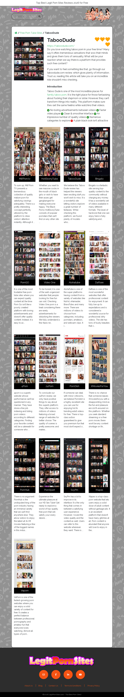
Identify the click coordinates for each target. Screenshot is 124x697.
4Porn (24, 386)
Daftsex (99, 282)
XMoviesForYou (99, 386)
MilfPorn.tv (24, 178)
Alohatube (74, 282)
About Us (29, 686)
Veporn (25, 590)
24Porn (49, 386)
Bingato (99, 178)
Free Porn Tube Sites (31, 33)
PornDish (74, 386)
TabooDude (74, 178)
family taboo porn (57, 94)
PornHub (24, 490)
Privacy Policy (94, 686)
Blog (40, 686)
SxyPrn (74, 490)
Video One (49, 282)
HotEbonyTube (49, 178)
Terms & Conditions (72, 686)
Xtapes (99, 490)
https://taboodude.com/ (61, 45)
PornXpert (49, 490)
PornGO (24, 282)
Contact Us (53, 686)
